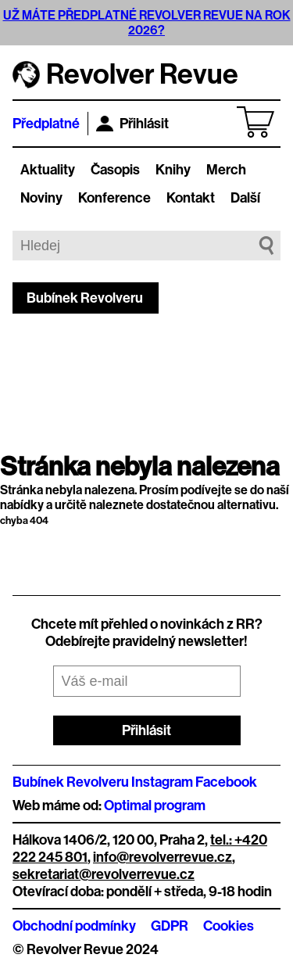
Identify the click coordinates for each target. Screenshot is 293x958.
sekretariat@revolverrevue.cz (104, 874)
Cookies (228, 926)
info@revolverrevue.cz (162, 857)
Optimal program (154, 805)
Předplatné (46, 123)
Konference (114, 197)
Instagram (162, 782)
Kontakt (190, 197)
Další (245, 197)
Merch (226, 169)
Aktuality (47, 169)
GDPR (169, 926)
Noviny (41, 197)
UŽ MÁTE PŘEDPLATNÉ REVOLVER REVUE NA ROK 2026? (147, 23)
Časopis (115, 169)
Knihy (173, 169)
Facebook (226, 782)
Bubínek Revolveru (85, 298)
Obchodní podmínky (74, 926)
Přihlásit (132, 123)
